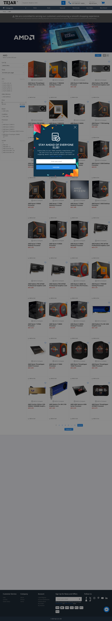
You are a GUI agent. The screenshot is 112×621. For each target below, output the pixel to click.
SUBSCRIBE (56, 167)
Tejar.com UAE (56, 156)
